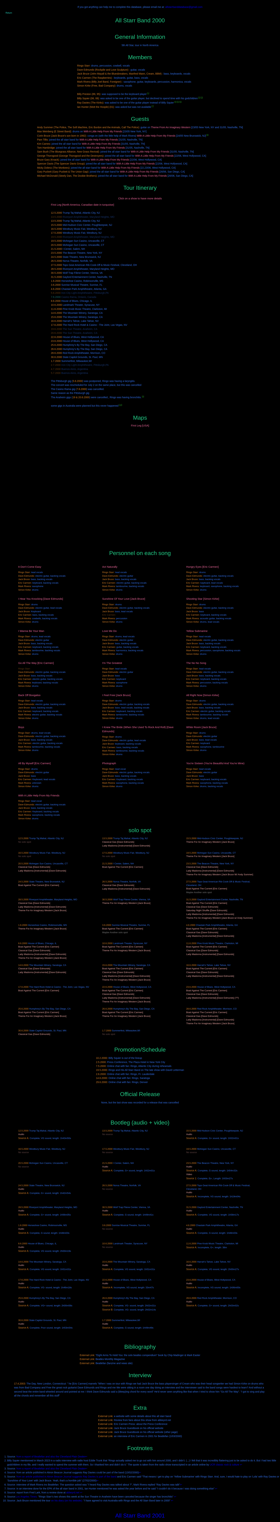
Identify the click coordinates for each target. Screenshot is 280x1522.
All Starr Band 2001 (140, 1515)
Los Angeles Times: (26, 1496)
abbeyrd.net (72, 1492)
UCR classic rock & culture (224, 1464)
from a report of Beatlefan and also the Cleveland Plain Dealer (50, 1456)
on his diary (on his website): (67, 1500)
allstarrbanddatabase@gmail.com (183, 7)
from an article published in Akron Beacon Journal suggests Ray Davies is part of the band (66, 1476)
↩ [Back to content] (86, 1456)
